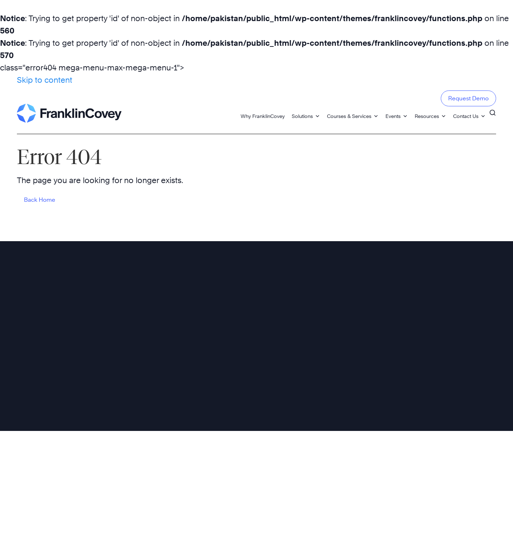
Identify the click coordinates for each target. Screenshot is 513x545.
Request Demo (468, 98)
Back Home (39, 199)
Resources (430, 116)
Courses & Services (352, 116)
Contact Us (469, 116)
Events (396, 116)
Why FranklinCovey (263, 116)
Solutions (306, 116)
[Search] (492, 112)
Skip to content (44, 79)
